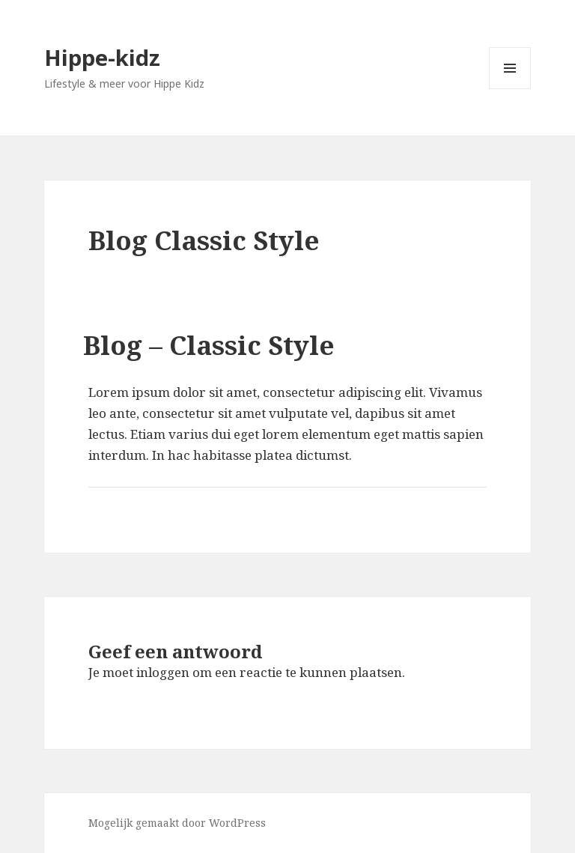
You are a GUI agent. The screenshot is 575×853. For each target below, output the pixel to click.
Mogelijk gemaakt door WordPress (177, 823)
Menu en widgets (510, 88)
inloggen (162, 672)
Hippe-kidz (102, 57)
